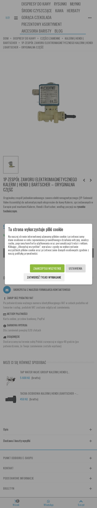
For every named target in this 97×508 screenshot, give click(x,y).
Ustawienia (75, 268)
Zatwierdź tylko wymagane (44, 277)
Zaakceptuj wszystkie (47, 268)
